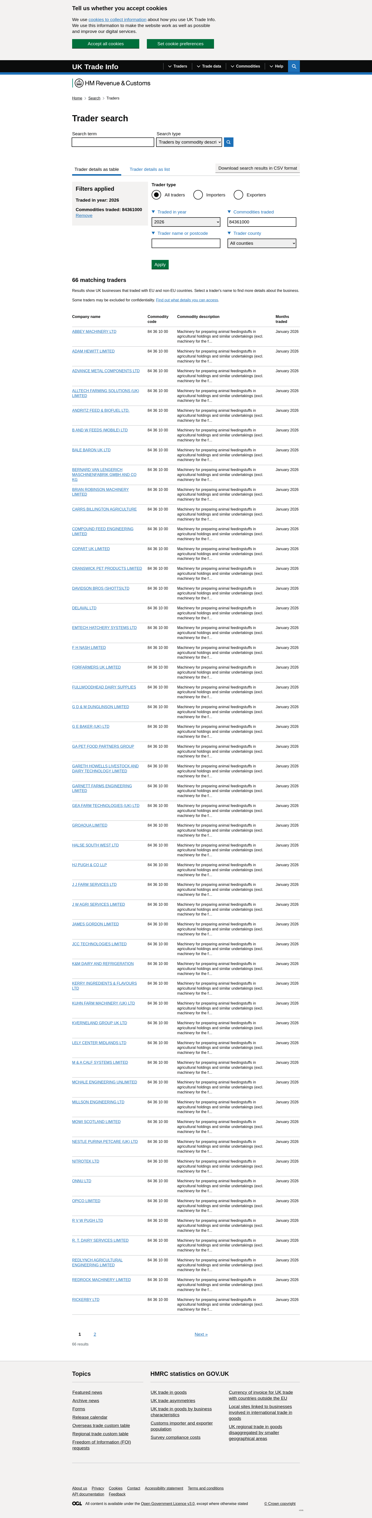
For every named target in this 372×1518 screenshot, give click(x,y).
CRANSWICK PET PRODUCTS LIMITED (107, 568)
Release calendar (89, 1417)
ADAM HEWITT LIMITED (93, 351)
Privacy (98, 1488)
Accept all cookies (106, 43)
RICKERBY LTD (85, 1300)
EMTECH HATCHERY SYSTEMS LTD (104, 628)
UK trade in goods (169, 1392)
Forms (78, 1408)
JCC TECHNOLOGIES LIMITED (99, 944)
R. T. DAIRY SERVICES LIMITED (100, 1240)
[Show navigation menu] (177, 66)
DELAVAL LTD (84, 608)
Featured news (87, 1392)
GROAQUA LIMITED (89, 825)
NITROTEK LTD (85, 1161)
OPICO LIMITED (86, 1201)
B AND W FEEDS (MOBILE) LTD (100, 430)
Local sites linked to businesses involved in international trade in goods (260, 1412)
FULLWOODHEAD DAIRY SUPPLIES (104, 687)
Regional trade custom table (100, 1433)
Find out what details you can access (187, 300)
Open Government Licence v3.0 (168, 1504)
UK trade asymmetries (173, 1400)
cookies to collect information (117, 19)
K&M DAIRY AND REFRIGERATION (103, 964)
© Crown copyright (280, 1504)
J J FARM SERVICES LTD (94, 885)
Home (77, 98)
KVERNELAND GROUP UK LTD (99, 1023)
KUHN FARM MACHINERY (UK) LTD (103, 1003)
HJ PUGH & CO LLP (89, 865)
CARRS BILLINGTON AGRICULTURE (104, 509)
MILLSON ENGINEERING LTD (98, 1102)
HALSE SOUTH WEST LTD (95, 845)
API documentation (88, 1494)
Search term (84, 133)
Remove (84, 215)
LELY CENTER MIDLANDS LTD (99, 1043)
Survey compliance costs (175, 1437)
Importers (215, 194)
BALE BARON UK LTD (91, 450)
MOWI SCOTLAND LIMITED (96, 1122)
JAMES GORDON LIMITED (95, 924)
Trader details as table (96, 169)
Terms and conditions (206, 1488)
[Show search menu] (294, 66)
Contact (133, 1488)
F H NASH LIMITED (89, 648)
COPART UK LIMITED (91, 549)
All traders (175, 194)
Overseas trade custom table (101, 1425)
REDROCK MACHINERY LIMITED (101, 1280)
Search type (169, 133)
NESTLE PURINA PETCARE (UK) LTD (105, 1142)
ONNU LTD (81, 1181)
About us (79, 1488)
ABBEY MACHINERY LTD (94, 332)
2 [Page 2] (95, 1334)
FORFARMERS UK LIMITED (96, 667)
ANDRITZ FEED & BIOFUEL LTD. (101, 410)
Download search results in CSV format (257, 168)
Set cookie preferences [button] (181, 43)
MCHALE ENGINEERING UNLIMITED (104, 1082)
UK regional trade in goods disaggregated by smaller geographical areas (255, 1432)
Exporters (256, 194)
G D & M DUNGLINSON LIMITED (100, 707)
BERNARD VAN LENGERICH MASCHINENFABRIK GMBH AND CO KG (104, 475)
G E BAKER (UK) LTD (90, 727)
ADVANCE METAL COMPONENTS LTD (106, 371)
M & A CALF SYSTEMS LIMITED (100, 1062)
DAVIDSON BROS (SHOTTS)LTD (100, 588)
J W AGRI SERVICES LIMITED (98, 904)
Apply (160, 264)
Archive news (85, 1400)
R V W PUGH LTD (87, 1221)
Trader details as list (150, 169)
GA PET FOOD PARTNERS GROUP (103, 746)
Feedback (117, 1494)
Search (94, 98)
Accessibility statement (164, 1488)
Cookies (116, 1488)
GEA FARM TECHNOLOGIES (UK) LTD (106, 806)
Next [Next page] (201, 1334)
